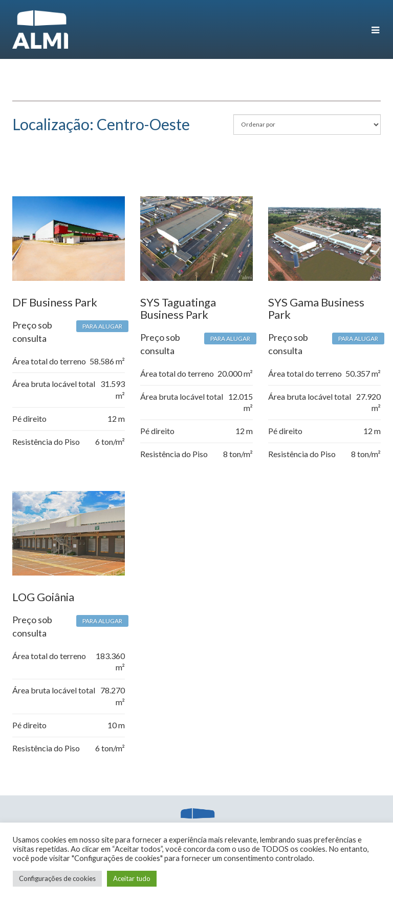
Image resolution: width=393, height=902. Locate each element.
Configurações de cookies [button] (57, 878)
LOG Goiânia (43, 597)
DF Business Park (54, 302)
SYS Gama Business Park (316, 308)
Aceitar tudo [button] (131, 878)
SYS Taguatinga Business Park (178, 308)
